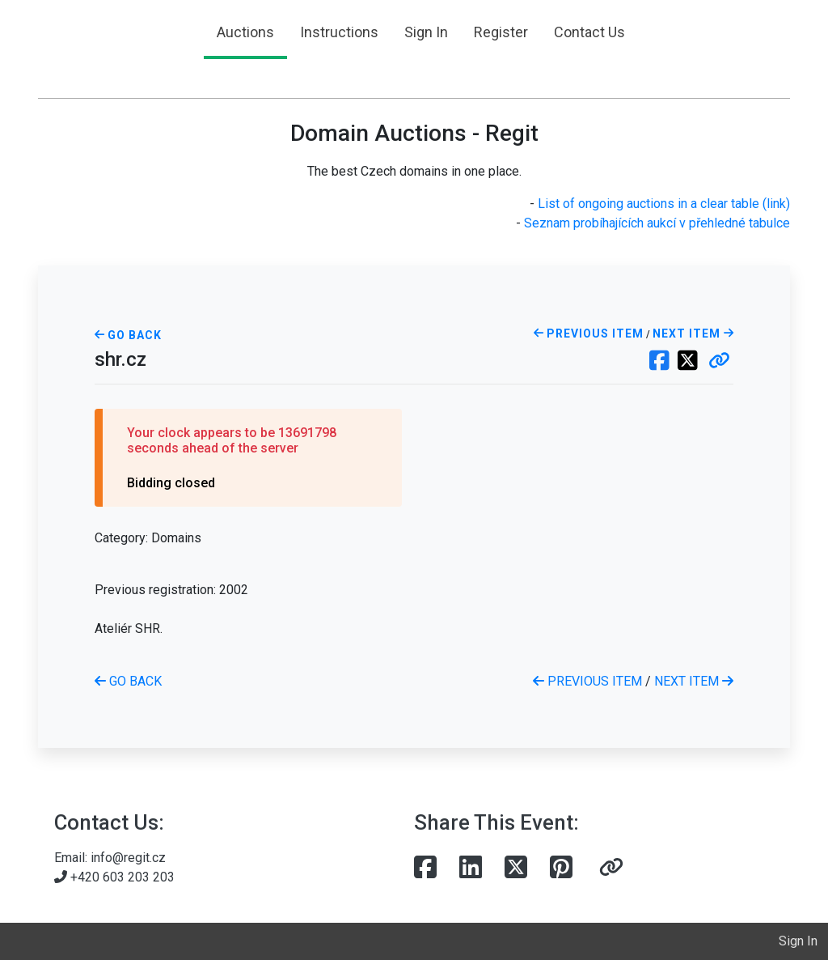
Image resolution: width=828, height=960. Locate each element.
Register (501, 31)
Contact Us (589, 31)
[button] (719, 362)
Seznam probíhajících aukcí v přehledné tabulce (657, 223)
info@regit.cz (128, 857)
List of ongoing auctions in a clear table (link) (664, 203)
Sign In (426, 31)
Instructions (339, 31)
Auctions (245, 31)
